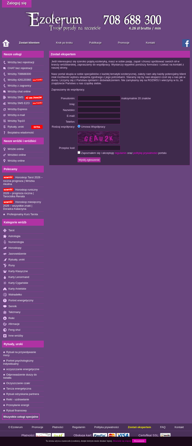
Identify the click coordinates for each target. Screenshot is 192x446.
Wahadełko (12, 294)
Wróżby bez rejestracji (18, 62)
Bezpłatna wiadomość (18, 132)
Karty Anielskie (14, 289)
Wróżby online (14, 161)
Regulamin (78, 427)
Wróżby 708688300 (17, 74)
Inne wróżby (13, 336)
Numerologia (13, 242)
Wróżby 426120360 (23, 80)
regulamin (120, 153)
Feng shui (11, 330)
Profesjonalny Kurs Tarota (20, 214)
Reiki (9, 318)
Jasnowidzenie (14, 254)
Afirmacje (11, 324)
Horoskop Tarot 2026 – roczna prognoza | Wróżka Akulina (23, 181)
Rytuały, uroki (23, 127)
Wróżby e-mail (14, 115)
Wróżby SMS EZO (23, 103)
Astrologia (11, 236)
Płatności (57, 427)
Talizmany (11, 312)
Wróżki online (13, 149)
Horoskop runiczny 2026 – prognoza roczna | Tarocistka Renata (20, 193)
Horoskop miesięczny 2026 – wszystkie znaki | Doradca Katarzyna (22, 205)
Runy (9, 265)
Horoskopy (12, 248)
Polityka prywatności (106, 427)
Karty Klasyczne (15, 271)
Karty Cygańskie (15, 283)
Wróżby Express (15, 109)
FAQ (163, 427)
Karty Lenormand (16, 277)
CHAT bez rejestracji (17, 68)
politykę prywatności (145, 153)
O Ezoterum (15, 427)
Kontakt (179, 427)
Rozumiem (139, 441)
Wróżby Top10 (14, 121)
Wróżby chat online (17, 91)
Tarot (8, 230)
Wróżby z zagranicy (17, 86)
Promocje (37, 427)
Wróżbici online (14, 155)
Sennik (10, 306)
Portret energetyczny (18, 300)
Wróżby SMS (23, 97)
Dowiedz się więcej (122, 441)
